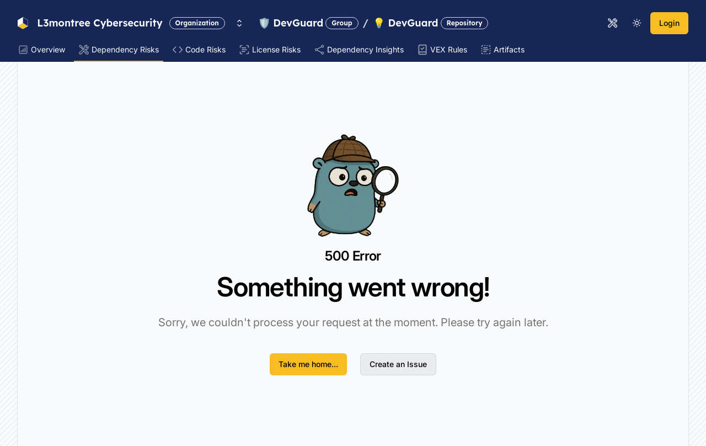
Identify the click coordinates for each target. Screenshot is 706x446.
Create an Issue (398, 364)
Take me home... (308, 364)
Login (669, 23)
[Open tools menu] (613, 23)
